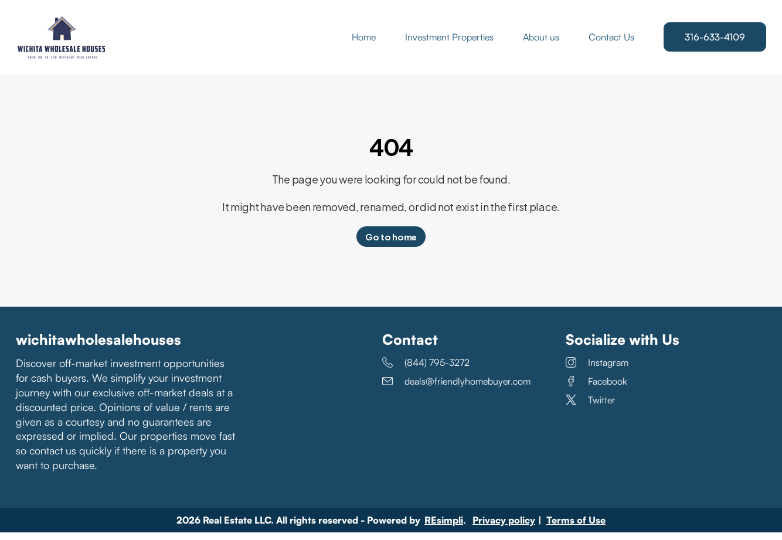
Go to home (391, 244)
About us (541, 41)
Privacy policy (503, 528)
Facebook (596, 389)
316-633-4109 (715, 41)
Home (364, 41)
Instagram (597, 370)
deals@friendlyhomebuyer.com (456, 389)
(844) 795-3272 (426, 370)
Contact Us (611, 41)
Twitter (591, 408)
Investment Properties (449, 41)
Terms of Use (576, 528)
